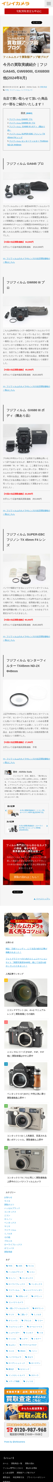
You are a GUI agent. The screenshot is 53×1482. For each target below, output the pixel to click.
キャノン (8, 1219)
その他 (7, 1237)
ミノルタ (8, 1233)
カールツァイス (34, 1327)
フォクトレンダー (14, 1327)
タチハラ (34, 1375)
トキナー (36, 1339)
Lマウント (37, 1296)
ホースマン (34, 1363)
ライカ (7, 1201)
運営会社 (6, 1477)
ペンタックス (10, 1223)
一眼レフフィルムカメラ (17, 1308)
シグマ (24, 1339)
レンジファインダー (32, 1290)
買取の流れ (29, 1463)
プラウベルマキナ (28, 1345)
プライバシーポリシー (36, 1477)
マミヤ (7, 1226)
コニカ (10, 1351)
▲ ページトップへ (42, 899)
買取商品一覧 (16, 1463)
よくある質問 (8, 1473)
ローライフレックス (13, 1244)
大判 (19, 1266)
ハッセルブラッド (12, 1208)
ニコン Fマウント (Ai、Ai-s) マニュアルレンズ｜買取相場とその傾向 (26, 1012)
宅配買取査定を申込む (29, 11)
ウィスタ (11, 1339)
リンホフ (28, 1333)
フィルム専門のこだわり (13, 1468)
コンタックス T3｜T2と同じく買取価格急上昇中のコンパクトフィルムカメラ (27, 1179)
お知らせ (8, 1197)
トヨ (40, 1333)
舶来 (9, 1296)
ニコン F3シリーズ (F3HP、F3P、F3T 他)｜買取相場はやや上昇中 (25, 1054)
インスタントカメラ (15, 1375)
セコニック (23, 1369)
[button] (49, 3)
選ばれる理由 (31, 1468)
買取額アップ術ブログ (26, 1473)
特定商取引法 (18, 1477)
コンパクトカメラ (14, 1302)
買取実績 (43, 87)
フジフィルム (15, 90)
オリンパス (9, 1248)
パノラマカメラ (27, 90)
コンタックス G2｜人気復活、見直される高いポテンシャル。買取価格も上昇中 (27, 1138)
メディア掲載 (13, 1381)
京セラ (29, 1357)
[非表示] (29, 113)
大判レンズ (22, 1296)
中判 (7, 90)
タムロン (11, 1345)
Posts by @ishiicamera (14, 1442)
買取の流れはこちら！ (26, 877)
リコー (39, 1320)
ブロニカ (8, 1241)
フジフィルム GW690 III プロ (22, 123)
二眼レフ (23, 1314)
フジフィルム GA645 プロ (21, 119)
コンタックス (10, 1212)
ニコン (7, 1215)
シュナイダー (13, 1333)
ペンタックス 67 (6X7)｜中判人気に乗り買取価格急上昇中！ (26, 1096)
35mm (21, 1351)
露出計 (10, 1369)
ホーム (5, 1463)
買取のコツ (9, 1204)
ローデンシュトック (15, 1363)
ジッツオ (28, 1381)
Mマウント (38, 1308)
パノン (33, 1351)
